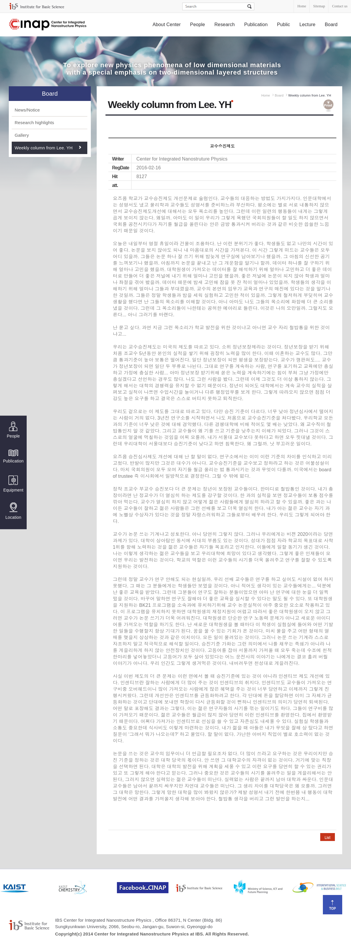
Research (224, 24)
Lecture (307, 24)
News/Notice (27, 109)
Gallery (22, 135)
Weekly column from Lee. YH (44, 147)
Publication (255, 24)
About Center (167, 24)
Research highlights (34, 122)
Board (331, 24)
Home (301, 6)
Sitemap (319, 6)
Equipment (13, 484)
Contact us (339, 6)
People (197, 24)
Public (283, 24)
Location (13, 511)
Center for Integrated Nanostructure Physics (48, 25)
